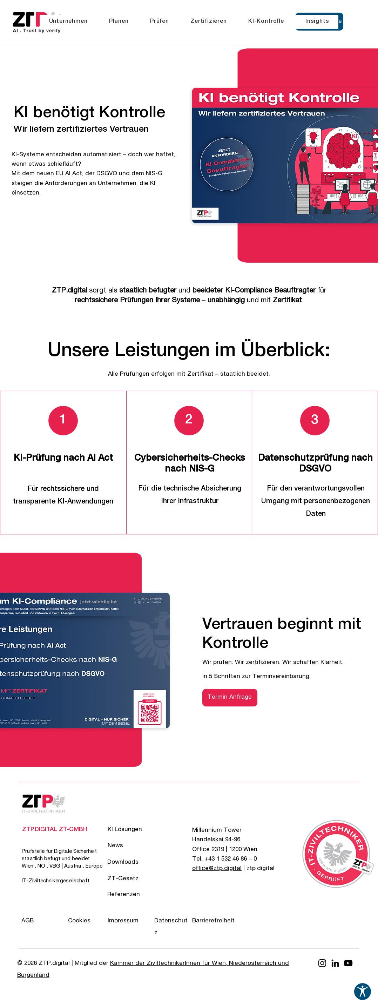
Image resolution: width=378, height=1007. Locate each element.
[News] (133, 846)
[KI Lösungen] (133, 830)
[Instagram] (322, 963)
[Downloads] (132, 862)
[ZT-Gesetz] (132, 879)
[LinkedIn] (335, 963)
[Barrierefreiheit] (217, 921)
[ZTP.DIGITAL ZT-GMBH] (54, 830)
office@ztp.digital (217, 869)
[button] (68, 22)
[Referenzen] (132, 895)
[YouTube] (348, 963)
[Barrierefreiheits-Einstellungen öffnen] (362, 991)
